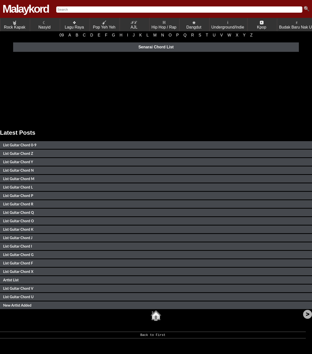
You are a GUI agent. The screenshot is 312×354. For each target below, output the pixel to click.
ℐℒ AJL (134, 24)
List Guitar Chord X (18, 271)
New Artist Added (17, 305)
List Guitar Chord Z (18, 153)
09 (61, 35)
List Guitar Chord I (17, 246)
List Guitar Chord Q (18, 212)
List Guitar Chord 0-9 (19, 145)
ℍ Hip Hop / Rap (163, 24)
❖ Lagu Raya (74, 25)
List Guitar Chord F (18, 263)
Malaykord (25, 8)
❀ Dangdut (193, 25)
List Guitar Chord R (18, 204)
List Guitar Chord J (17, 238)
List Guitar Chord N (18, 170)
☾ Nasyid (44, 25)
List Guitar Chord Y (18, 162)
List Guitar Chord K (18, 229)
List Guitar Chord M (18, 179)
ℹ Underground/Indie (227, 24)
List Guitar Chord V (18, 288)
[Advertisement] (156, 89)
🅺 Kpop (261, 25)
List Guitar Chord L (18, 187)
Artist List (11, 280)
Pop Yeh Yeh (104, 25)
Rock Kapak (14, 25)
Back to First (152, 336)
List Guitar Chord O (18, 221)
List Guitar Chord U (18, 297)
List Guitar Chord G (18, 255)
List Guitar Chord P (18, 195)
